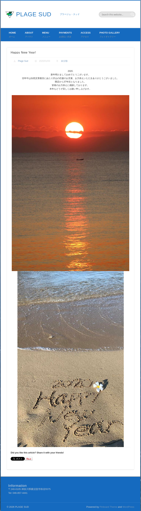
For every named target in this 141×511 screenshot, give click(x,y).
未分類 (64, 61)
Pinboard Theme (108, 507)
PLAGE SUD (33, 14)
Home (12, 34)
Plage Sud (23, 61)
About (29, 34)
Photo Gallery (109, 34)
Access (86, 34)
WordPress (128, 507)
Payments (65, 34)
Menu (46, 34)
